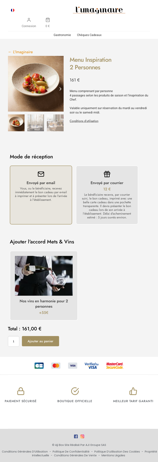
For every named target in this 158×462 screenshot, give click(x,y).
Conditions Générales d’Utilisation (25, 451)
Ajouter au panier (40, 341)
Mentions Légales (113, 455)
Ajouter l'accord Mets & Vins (42, 241)
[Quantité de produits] (13, 341)
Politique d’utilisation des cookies (117, 451)
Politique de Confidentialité (71, 451)
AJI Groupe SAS (96, 445)
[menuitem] (12, 10)
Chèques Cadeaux (89, 35)
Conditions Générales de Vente (75, 455)
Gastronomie (62, 35)
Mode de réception (31, 156)
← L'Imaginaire (20, 52)
